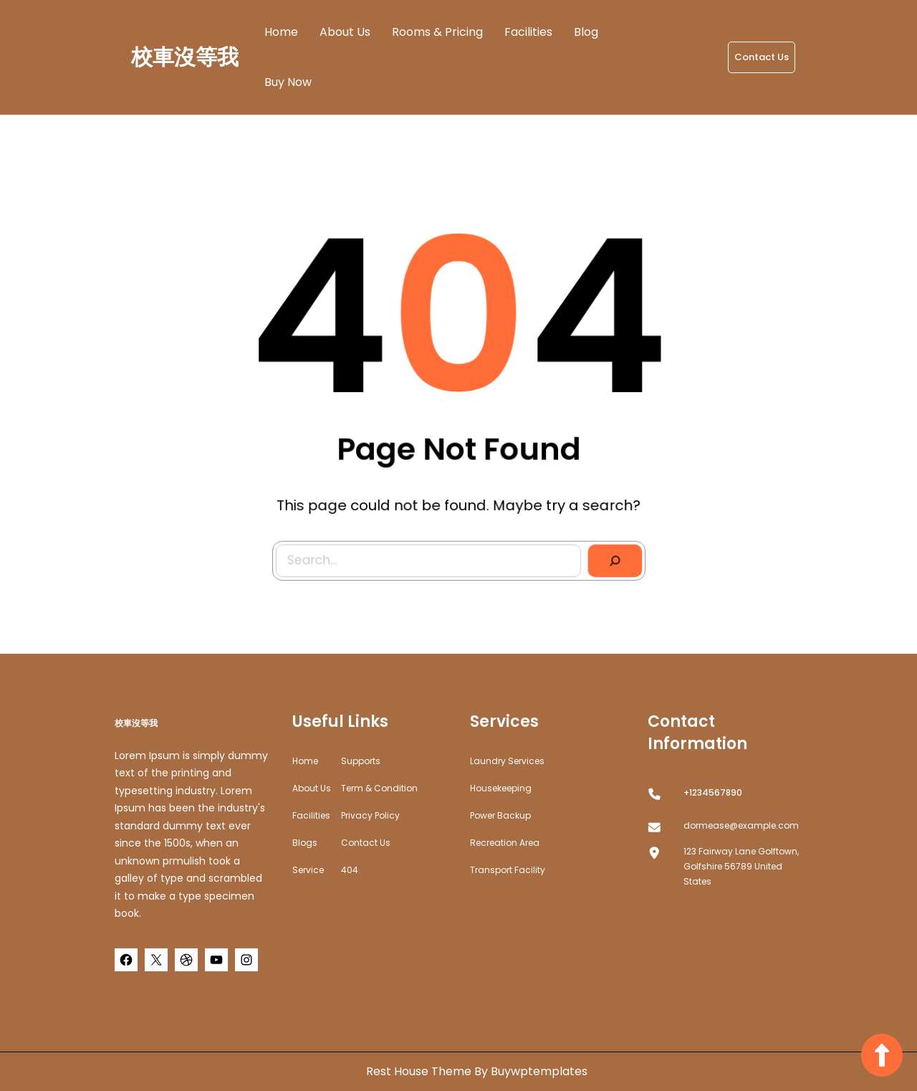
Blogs (304, 843)
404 (349, 870)
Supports (360, 761)
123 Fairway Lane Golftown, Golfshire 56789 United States (741, 866)
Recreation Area (504, 843)
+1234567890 (712, 792)
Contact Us (761, 57)
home (305, 761)
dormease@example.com (741, 825)
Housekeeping (501, 788)
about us (311, 788)
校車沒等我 (185, 57)
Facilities (311, 815)
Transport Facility (507, 870)
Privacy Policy (370, 815)
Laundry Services (507, 761)
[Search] (611, 557)
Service (308, 870)
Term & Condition (379, 788)
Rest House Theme (420, 1071)
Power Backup (500, 815)
